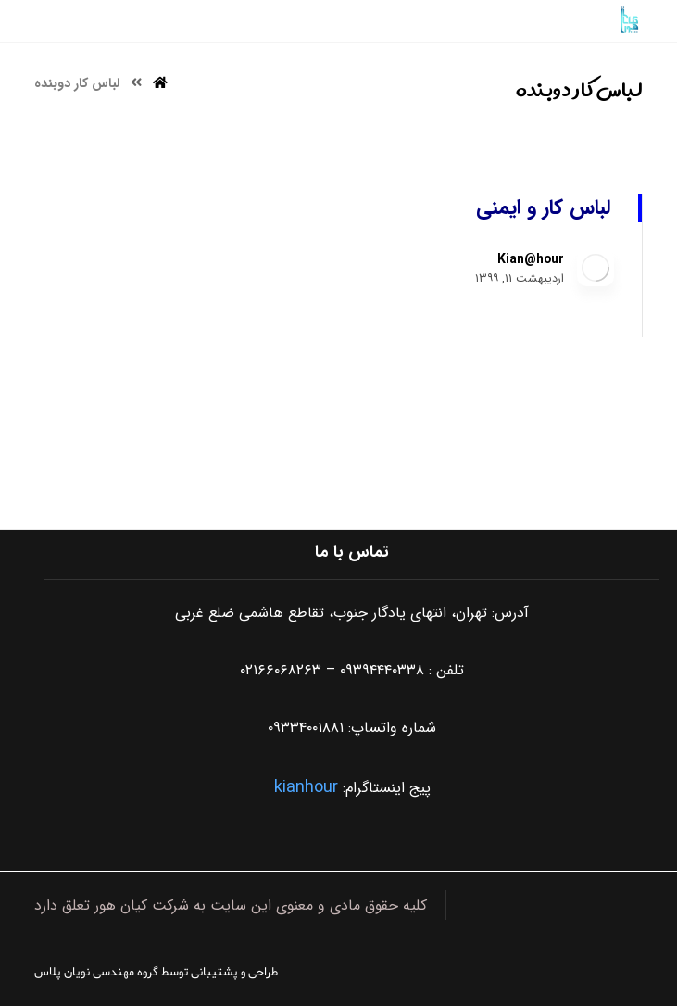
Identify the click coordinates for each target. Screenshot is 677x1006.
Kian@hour (530, 259)
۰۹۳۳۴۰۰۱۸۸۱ (306, 727)
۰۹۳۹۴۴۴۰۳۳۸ (382, 670)
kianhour (306, 787)
